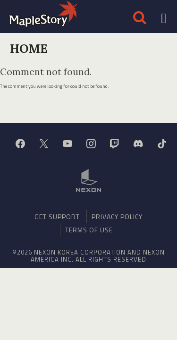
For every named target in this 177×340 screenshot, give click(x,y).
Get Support (57, 216)
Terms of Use (89, 230)
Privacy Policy (117, 216)
